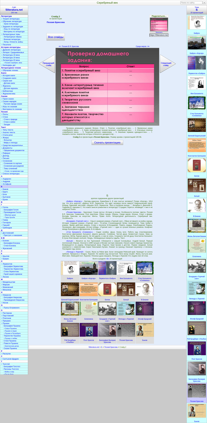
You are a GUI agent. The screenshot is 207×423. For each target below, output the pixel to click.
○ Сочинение (6, 161)
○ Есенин (5, 241)
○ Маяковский (7, 287)
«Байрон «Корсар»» (74, 201)
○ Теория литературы (10, 19)
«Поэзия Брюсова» (74, 212)
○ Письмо (5, 158)
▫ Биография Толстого (11, 367)
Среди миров (142, 46)
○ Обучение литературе (11, 21)
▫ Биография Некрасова (12, 297)
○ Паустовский (7, 316)
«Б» (108, 259)
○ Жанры (5, 137)
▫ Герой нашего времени (12, 274)
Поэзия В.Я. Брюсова (69, 46)
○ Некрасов (6, 295)
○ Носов (4, 303)
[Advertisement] (107, 27)
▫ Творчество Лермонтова (13, 269)
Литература (6, 16)
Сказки (4, 96)
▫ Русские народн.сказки (12, 104)
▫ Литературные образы (12, 37)
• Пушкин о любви (10, 338)
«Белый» (69, 241)
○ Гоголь (4, 207)
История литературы (11, 47)
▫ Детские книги (9, 83)
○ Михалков (6, 290)
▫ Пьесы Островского (11, 308)
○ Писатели (6, 45)
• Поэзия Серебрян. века (13, 63)
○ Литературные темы (10, 34)
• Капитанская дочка (11, 346)
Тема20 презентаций (197, 10)
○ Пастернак (6, 313)
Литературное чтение (11, 68)
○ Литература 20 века (10, 60)
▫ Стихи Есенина (9, 246)
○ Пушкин (5, 323)
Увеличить (159, 31)
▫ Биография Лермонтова (13, 266)
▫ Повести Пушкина (10, 343)
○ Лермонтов (6, 264)
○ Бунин (4, 199)
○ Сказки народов (8, 101)
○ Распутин (6, 354)
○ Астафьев (6, 184)
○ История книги (8, 75)
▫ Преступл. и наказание (12, 235)
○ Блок (4, 194)
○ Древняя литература (10, 50)
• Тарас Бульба (9, 217)
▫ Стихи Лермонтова (11, 272)
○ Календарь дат (8, 65)
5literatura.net (94, 347)
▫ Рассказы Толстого (11, 369)
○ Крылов (5, 256)
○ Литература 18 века (10, 55)
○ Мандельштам (8, 282)
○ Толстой (5, 364)
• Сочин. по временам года (14, 171)
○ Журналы (6, 86)
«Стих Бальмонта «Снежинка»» (79, 232)
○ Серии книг (6, 81)
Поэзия (4, 112)
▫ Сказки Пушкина (10, 348)
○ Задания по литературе (12, 26)
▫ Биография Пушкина (11, 326)
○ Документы (6, 148)
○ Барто (4, 192)
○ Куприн (5, 259)
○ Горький (5, 225)
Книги (3, 73)
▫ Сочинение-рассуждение (13, 166)
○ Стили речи (7, 135)
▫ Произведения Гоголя (12, 212)
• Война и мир (9, 372)
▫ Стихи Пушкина (9, 341)
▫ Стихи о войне (9, 122)
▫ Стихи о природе (10, 119)
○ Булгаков (5, 197)
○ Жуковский (6, 248)
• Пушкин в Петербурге (12, 333)
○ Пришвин (6, 321)
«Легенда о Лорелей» (75, 252)
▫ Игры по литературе (11, 29)
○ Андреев (5, 181)
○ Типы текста (7, 130)
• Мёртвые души (10, 215)
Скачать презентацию (107, 142)
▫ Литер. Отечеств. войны (13, 42)
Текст (3, 127)
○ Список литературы (10, 174)
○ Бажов (4, 189)
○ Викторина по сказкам (11, 109)
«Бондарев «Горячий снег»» (77, 221)
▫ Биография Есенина (11, 243)
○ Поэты (4, 114)
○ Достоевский (7, 233)
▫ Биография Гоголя (10, 210)
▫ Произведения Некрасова (13, 300)
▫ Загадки (6, 125)
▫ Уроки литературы (10, 24)
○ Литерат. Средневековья (12, 52)
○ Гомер (4, 220)
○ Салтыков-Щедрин (10, 359)
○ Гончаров (6, 222)
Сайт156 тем (14, 10)
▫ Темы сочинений (10, 169)
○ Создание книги (8, 78)
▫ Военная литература (11, 39)
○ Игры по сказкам (9, 106)
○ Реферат (5, 153)
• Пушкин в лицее (10, 331)
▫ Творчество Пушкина (12, 336)
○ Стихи (4, 117)
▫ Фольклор (7, 140)
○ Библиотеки (7, 91)
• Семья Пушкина (10, 328)
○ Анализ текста (8, 132)
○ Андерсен (6, 179)
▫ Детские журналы (10, 88)
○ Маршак (5, 284)
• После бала (9, 374)
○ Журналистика (8, 94)
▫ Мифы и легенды (10, 143)
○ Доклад (5, 156)
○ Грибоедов (6, 228)
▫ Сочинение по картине (12, 163)
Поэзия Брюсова (56, 22)
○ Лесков (5, 277)
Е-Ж (3, 238)
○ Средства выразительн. (12, 145)
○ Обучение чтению (9, 70)
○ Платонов (6, 318)
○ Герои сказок (7, 99)
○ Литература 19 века (10, 57)
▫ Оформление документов (13, 150)
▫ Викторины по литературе (14, 32)
